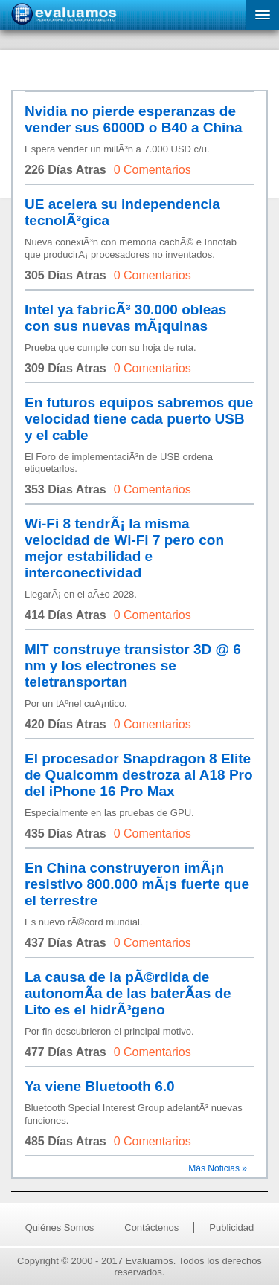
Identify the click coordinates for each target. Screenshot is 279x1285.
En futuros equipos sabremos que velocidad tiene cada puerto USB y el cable (139, 419)
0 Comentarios (152, 170)
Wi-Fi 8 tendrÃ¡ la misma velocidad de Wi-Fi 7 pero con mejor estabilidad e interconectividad (124, 548)
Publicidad (231, 1227)
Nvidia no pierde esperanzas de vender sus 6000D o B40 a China (134, 119)
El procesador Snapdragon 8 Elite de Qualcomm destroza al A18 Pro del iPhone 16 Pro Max (139, 775)
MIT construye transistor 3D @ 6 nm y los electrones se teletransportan (133, 665)
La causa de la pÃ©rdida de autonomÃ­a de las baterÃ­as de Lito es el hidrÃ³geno (128, 993)
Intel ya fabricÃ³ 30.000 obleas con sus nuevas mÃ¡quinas (125, 318)
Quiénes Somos (59, 1227)
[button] (262, 15)
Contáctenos (151, 1227)
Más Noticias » (217, 1168)
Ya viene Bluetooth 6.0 (100, 1086)
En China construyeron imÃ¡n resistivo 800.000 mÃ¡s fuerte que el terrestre (137, 884)
